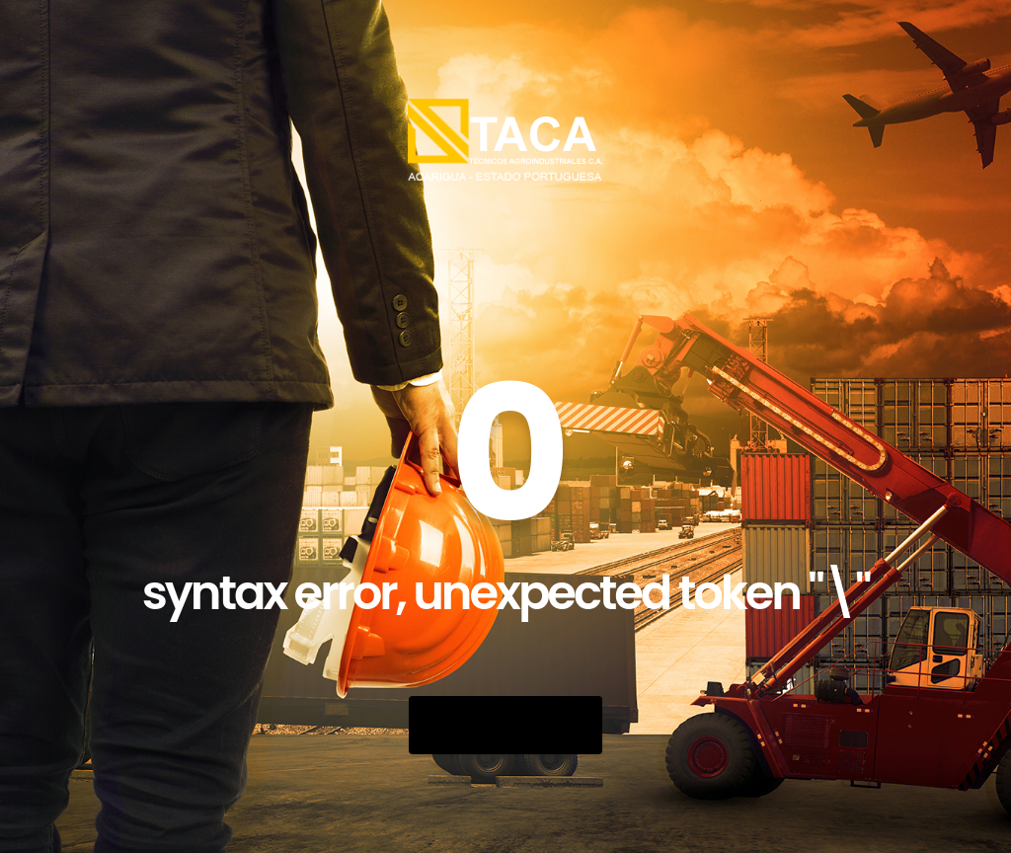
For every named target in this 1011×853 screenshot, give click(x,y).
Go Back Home (505, 725)
